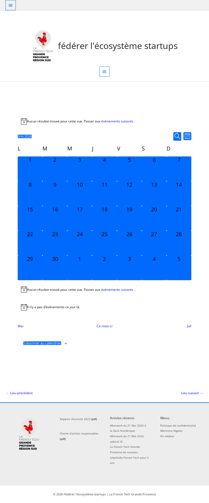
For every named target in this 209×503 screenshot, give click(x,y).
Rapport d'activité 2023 (75, 419)
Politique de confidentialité (178, 425)
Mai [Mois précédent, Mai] (20, 326)
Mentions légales (171, 431)
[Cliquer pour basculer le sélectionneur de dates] (25, 136)
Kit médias (167, 436)
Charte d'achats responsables (79, 433)
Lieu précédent (19, 393)
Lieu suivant (192, 393)
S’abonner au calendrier (42, 343)
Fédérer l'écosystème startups (118, 45)
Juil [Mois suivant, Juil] (189, 326)
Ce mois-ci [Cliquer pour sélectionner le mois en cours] (104, 326)
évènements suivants (117, 121)
